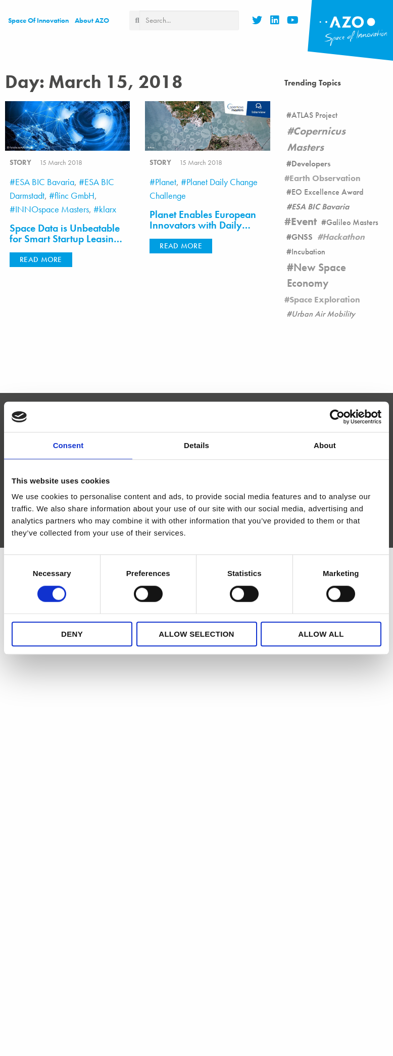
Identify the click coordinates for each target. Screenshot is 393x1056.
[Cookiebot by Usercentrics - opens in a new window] (337, 416)
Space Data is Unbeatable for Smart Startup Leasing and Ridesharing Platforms (66, 239)
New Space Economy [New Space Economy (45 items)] (316, 275)
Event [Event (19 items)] (304, 221)
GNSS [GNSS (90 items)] (302, 237)
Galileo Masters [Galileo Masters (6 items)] (352, 222)
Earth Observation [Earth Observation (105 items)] (325, 178)
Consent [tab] (68, 445)
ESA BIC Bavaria (44, 182)
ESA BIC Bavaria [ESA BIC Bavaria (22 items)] (320, 206)
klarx (107, 209)
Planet (165, 182)
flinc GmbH (74, 195)
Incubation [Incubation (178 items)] (308, 251)
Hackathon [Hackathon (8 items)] (343, 236)
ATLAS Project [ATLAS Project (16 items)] (314, 115)
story (20, 162)
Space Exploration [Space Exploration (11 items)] (324, 299)
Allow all (320, 634)
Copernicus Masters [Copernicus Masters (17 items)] (316, 138)
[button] (41, 259)
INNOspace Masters (52, 209)
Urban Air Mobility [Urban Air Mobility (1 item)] (323, 314)
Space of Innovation (38, 20)
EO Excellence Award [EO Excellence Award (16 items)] (327, 192)
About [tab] (325, 445)
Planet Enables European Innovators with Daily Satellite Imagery (203, 225)
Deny (72, 634)
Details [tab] (196, 445)
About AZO (92, 20)
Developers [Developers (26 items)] (310, 163)
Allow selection (196, 634)
